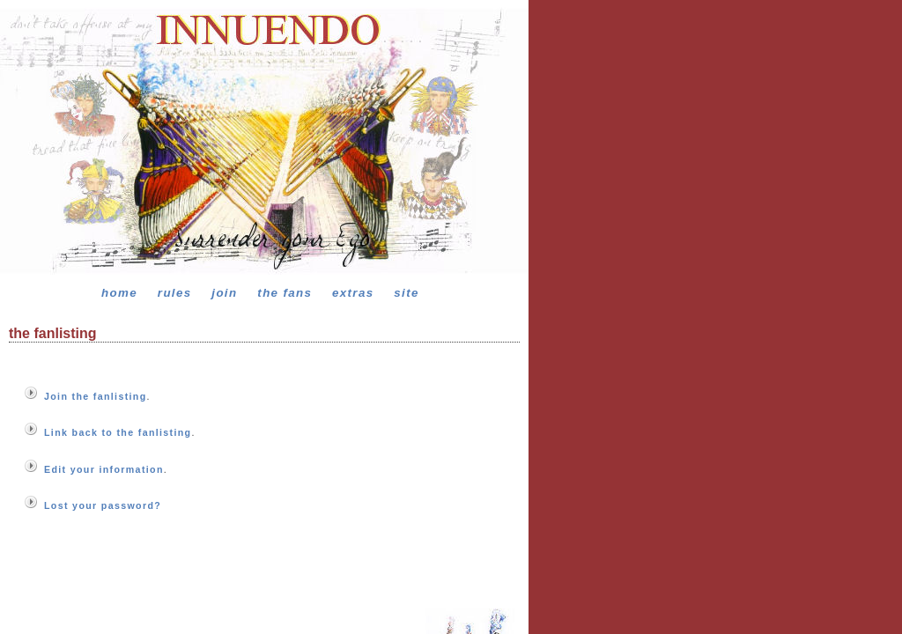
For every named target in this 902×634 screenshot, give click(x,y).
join (224, 292)
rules (175, 292)
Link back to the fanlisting (117, 432)
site (406, 292)
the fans (284, 292)
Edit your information (104, 469)
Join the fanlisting (95, 396)
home (119, 292)
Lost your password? (102, 505)
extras (352, 292)
